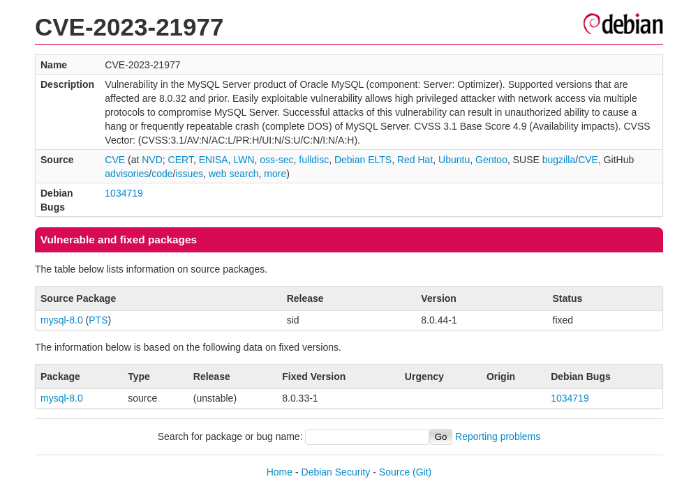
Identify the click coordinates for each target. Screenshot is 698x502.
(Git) (422, 472)
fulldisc (314, 159)
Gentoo (491, 159)
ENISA (213, 159)
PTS (98, 320)
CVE (115, 159)
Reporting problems (497, 436)
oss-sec (276, 159)
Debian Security (336, 472)
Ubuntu (454, 159)
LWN (243, 159)
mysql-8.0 (61, 320)
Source (394, 472)
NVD (152, 159)
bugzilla (558, 159)
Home (279, 472)
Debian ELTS (363, 159)
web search (234, 173)
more (275, 173)
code (161, 173)
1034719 (124, 193)
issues (189, 173)
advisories (127, 173)
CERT (180, 159)
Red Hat (415, 159)
